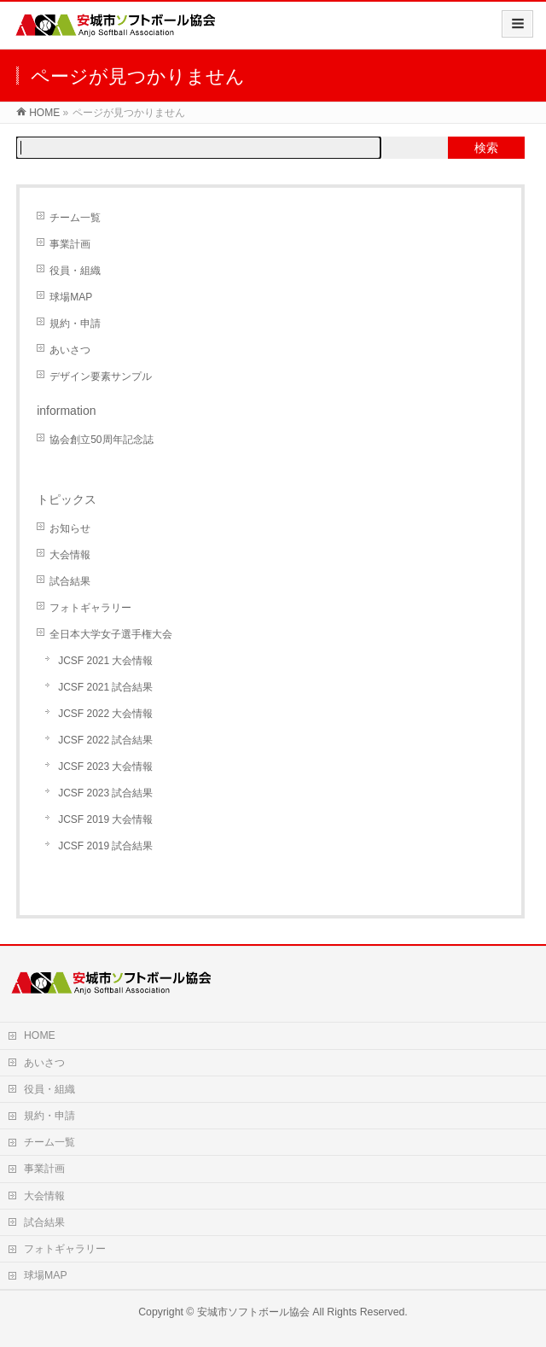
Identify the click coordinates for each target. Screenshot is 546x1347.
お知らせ (69, 528)
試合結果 (69, 581)
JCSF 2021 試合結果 (105, 687)
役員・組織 (75, 271)
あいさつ (69, 350)
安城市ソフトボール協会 (253, 1312)
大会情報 (69, 555)
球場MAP (70, 297)
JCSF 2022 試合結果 (105, 740)
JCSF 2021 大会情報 (105, 661)
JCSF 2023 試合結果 (105, 793)
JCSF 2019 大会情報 (105, 819)
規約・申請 (75, 323)
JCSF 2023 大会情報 (105, 767)
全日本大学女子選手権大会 (110, 634)
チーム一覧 (75, 218)
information (66, 410)
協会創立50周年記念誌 (101, 440)
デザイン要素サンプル (100, 376)
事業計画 (69, 244)
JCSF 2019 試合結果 (105, 846)
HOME (39, 1035)
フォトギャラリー (90, 608)
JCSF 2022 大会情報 (105, 714)
